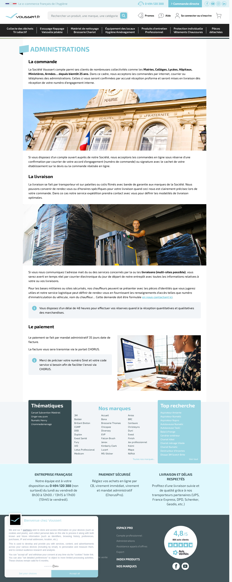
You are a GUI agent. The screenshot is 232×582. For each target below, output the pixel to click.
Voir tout (193, 459)
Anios (131, 415)
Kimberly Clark (109, 445)
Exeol (131, 434)
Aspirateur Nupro (169, 420)
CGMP (77, 426)
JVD (76, 445)
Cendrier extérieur (170, 435)
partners (27, 530)
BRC (130, 419)
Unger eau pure (39, 416)
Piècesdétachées (216, 30)
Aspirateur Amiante (170, 412)
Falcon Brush (108, 438)
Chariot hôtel (167, 439)
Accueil (105, 415)
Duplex (78, 434)
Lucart (104, 449)
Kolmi (131, 445)
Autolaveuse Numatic (171, 424)
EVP (103, 434)
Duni (130, 430)
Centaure (133, 423)
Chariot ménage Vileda (172, 443)
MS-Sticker (107, 453)
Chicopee (106, 426)
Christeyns (134, 426)
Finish (131, 438)
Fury (76, 442)
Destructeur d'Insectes (172, 450)
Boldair (78, 419)
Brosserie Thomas (111, 423)
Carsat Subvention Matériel (45, 412)
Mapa (131, 449)
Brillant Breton (82, 423)
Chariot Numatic (169, 446)
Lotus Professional (84, 449)
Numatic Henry (39, 420)
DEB (76, 430)
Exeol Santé (80, 438)
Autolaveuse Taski (170, 427)
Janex (104, 442)
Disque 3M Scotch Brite (172, 454)
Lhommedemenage (41, 424)
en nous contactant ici (157, 297)
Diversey (106, 430)
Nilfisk (131, 453)
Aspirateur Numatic (170, 416)
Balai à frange (167, 431)
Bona (104, 419)
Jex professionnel (137, 442)
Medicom (79, 453)
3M (76, 415)
